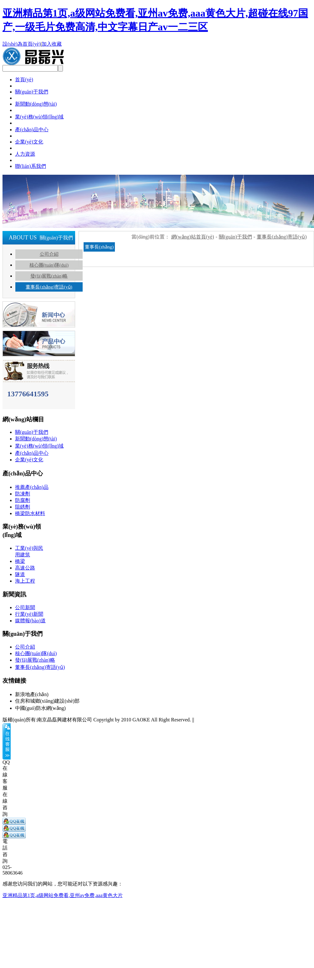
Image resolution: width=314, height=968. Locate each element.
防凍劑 (22, 493)
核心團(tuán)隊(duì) (49, 265)
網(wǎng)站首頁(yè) (192, 236)
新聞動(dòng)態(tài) (36, 104)
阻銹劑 (22, 506)
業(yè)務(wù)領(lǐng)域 (39, 116)
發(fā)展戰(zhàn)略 (49, 275)
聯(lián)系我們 (30, 166)
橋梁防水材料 (30, 513)
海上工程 (25, 581)
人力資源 (25, 154)
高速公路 (25, 567)
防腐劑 (22, 500)
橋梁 (20, 561)
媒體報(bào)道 (30, 620)
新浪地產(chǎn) (32, 694)
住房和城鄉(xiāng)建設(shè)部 (47, 701)
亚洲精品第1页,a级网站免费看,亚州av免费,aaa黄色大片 (63, 895)
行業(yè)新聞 (29, 614)
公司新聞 (25, 607)
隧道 (20, 574)
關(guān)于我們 (31, 91)
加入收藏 (52, 44)
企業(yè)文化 (29, 141)
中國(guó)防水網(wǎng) (40, 708)
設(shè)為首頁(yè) (22, 44)
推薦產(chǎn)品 (32, 487)
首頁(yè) (24, 79)
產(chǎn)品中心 (32, 129)
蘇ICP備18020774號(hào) (222, 719)
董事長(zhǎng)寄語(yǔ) (49, 286)
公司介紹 (49, 254)
